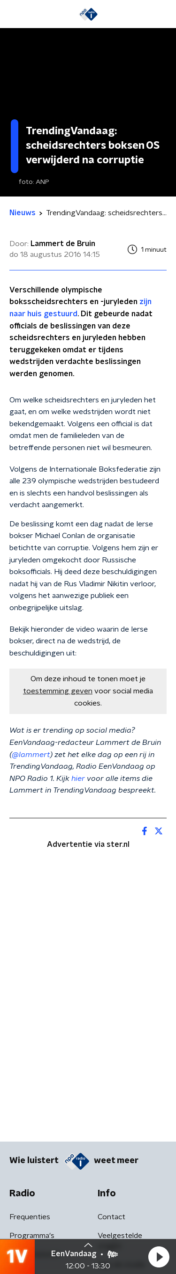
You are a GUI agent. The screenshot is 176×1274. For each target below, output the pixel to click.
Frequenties (29, 1217)
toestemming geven (57, 691)
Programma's (31, 1235)
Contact (111, 1217)
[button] (159, 1257)
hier (78, 778)
